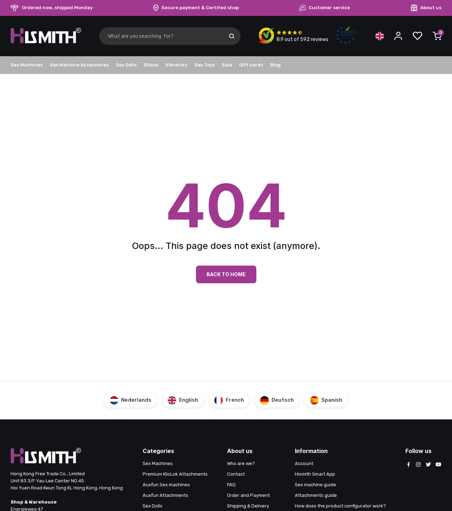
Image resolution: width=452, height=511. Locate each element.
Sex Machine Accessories (79, 65)
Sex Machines (27, 65)
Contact (236, 474)
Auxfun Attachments (165, 495)
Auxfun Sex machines (166, 484)
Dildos (151, 65)
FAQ (231, 484)
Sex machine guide (315, 484)
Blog (275, 65)
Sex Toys (205, 65)
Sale (227, 65)
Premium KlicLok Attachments (175, 474)
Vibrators (176, 65)
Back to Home (226, 274)
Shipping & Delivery (248, 506)
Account (304, 463)
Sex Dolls (126, 65)
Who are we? (241, 463)
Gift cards (251, 65)
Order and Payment (248, 495)
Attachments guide (316, 495)
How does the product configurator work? (340, 506)
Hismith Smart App (315, 474)
